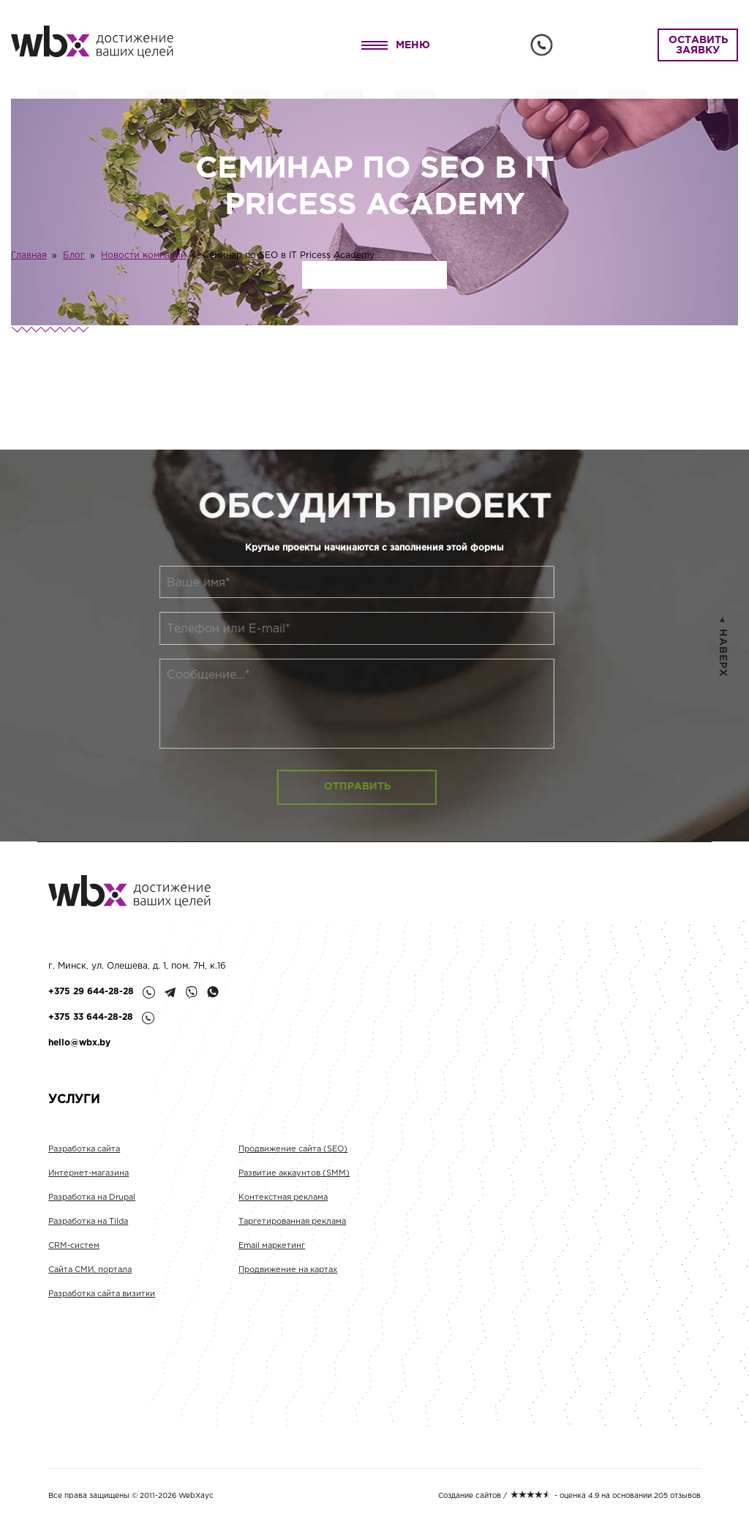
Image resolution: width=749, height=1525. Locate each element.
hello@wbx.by (79, 1043)
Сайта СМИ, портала (90, 1275)
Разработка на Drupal (91, 1203)
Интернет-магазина (88, 1179)
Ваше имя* (176, 583)
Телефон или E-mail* (206, 629)
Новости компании (144, 255)
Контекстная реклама (283, 1203)
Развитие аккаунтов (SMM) (294, 1179)
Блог (74, 255)
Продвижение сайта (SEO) (292, 1155)
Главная (29, 255)
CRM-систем (73, 1251)
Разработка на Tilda (88, 1227)
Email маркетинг (271, 1251)
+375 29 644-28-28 (91, 992)
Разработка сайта (84, 1155)
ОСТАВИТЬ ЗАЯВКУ (698, 45)
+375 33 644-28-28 (90, 1017)
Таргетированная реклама (292, 1227)
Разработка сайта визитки (101, 1299)
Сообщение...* (185, 675)
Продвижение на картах (287, 1275)
